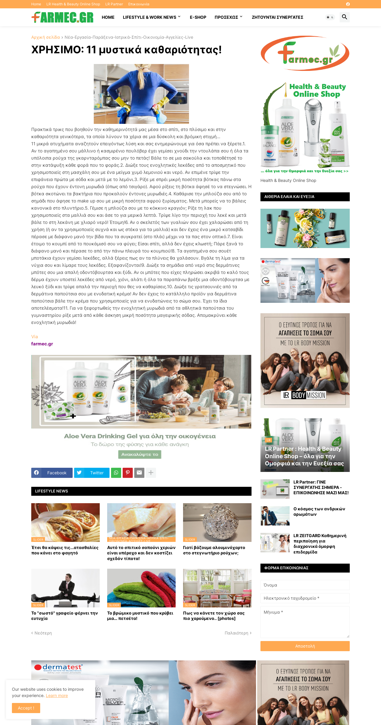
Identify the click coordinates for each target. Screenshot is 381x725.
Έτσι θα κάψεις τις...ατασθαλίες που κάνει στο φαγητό (65, 550)
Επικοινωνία (138, 4)
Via (34, 336)
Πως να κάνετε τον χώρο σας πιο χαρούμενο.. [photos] (214, 615)
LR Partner (114, 4)
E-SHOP (198, 17)
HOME (108, 17)
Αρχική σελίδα (45, 37)
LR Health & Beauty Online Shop (73, 4)
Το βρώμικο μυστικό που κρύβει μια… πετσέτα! (140, 615)
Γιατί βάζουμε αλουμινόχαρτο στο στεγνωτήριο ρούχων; (214, 550)
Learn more (57, 695)
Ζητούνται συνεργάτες (277, 17)
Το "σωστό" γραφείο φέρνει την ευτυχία (64, 615)
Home (36, 4)
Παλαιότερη (236, 632)
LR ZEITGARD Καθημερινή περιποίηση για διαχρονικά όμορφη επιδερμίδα (319, 543)
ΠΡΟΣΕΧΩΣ (226, 17)
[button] (330, 17)
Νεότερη (43, 632)
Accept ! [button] (26, 707)
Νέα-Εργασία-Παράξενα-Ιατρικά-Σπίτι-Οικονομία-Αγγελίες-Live (129, 37)
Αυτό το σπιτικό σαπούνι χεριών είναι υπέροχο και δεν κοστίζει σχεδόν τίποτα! (141, 553)
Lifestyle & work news (149, 17)
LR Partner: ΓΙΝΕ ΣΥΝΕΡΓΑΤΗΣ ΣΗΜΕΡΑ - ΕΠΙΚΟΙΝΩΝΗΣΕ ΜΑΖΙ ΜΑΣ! (321, 487)
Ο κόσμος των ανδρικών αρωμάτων (319, 511)
